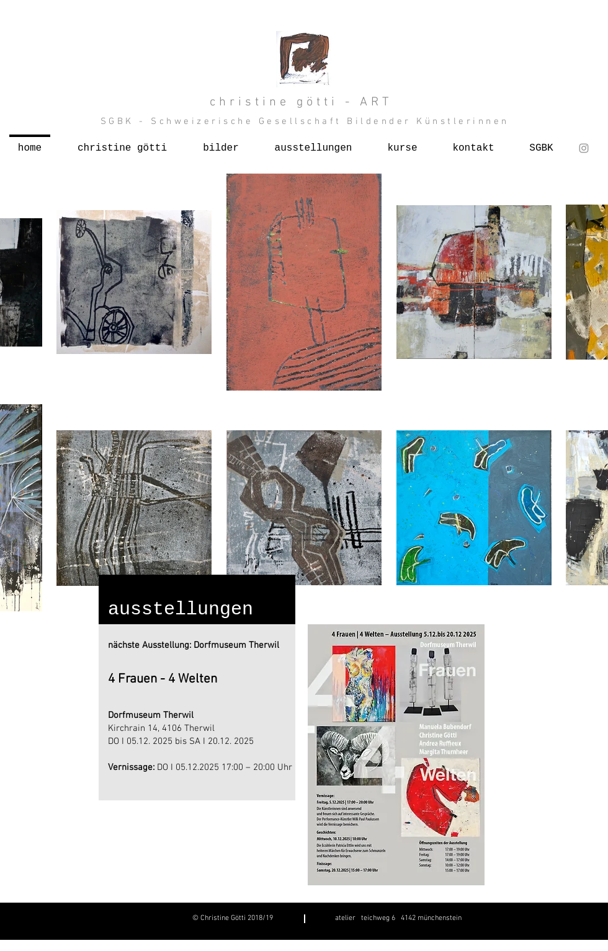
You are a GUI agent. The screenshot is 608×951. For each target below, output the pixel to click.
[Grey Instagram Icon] (584, 148)
